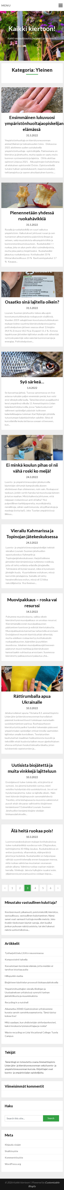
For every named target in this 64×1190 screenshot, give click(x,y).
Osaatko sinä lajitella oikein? (32, 301)
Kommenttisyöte (14, 1157)
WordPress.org (13, 1164)
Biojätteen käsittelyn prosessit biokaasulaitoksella (31, 982)
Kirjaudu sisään (13, 1144)
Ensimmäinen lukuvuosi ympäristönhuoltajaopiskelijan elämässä (34, 123)
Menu (6, 5)
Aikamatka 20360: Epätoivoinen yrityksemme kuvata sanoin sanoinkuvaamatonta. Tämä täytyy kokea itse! (30, 1012)
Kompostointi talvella (16, 959)
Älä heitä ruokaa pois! (32, 830)
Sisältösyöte (11, 1151)
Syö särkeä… (32, 381)
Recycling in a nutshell (16, 1002)
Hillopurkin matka (14, 975)
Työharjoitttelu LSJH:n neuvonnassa (24, 953)
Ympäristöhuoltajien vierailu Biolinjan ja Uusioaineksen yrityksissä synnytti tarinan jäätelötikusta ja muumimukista (27, 992)
